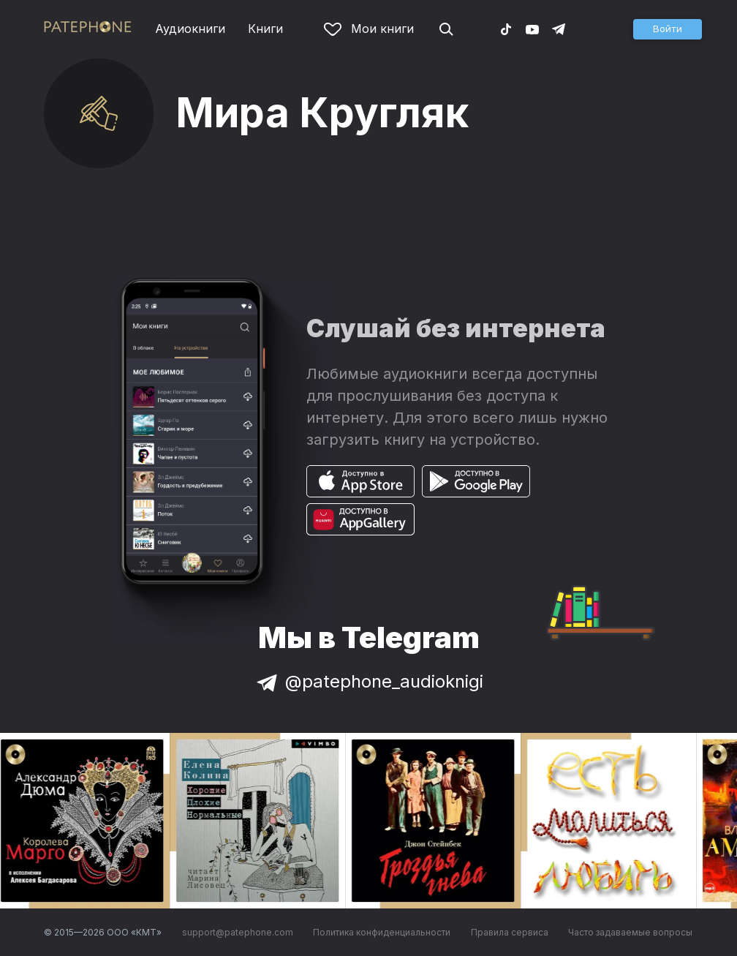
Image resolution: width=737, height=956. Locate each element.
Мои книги (369, 28)
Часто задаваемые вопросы (630, 932)
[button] (667, 29)
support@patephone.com (237, 932)
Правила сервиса (509, 932)
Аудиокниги (190, 28)
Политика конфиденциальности (381, 932)
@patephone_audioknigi (368, 681)
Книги (265, 28)
